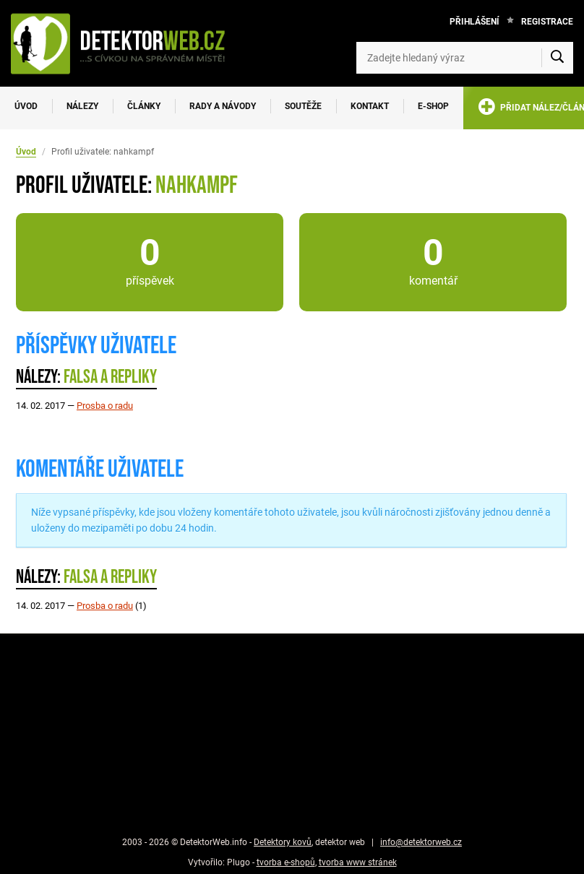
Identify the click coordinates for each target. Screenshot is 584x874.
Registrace (547, 22)
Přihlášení (474, 22)
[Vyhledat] (557, 58)
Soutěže (303, 106)
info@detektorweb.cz (421, 842)
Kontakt (370, 106)
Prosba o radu (105, 405)
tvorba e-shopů (286, 862)
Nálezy (82, 106)
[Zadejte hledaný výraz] (464, 58)
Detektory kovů (283, 842)
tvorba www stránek (358, 862)
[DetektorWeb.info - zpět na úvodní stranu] (125, 43)
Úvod (26, 106)
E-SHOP (433, 106)
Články (143, 106)
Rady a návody (222, 106)
